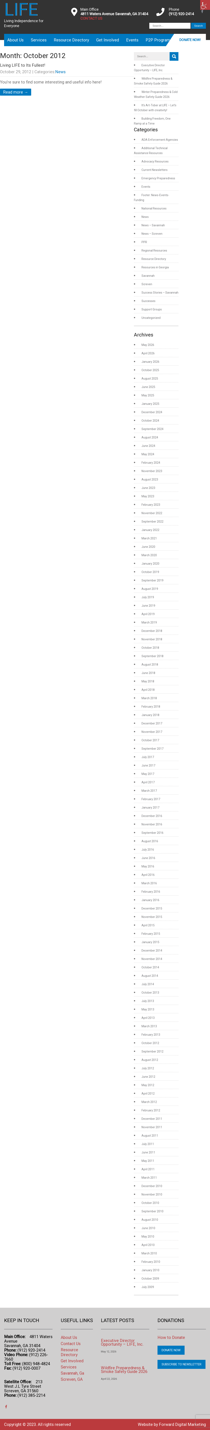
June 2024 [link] (148, 445)
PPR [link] (144, 242)
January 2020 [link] (150, 563)
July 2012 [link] (148, 1068)
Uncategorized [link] (151, 317)
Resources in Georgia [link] (155, 267)
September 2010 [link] (152, 1211)
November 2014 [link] (152, 959)
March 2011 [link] (149, 1177)
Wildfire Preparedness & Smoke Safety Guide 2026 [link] (124, 1369)
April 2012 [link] (148, 1093)
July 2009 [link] (148, 1287)
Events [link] (132, 40)
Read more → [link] (15, 92)
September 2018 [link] (152, 656)
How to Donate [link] (171, 1337)
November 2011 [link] (152, 1127)
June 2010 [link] (148, 1228)
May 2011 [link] (148, 1160)
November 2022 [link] (152, 513)
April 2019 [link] (148, 614)
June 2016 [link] (148, 858)
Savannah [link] (148, 275)
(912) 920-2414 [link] (181, 14)
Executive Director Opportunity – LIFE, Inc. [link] (122, 1342)
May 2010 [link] (148, 1236)
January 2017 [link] (150, 807)
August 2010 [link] (150, 1219)
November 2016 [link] (152, 824)
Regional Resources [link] (154, 250)
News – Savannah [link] (153, 225)
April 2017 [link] (148, 782)
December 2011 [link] (152, 1118)
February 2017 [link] (151, 799)
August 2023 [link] (150, 479)
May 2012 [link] (148, 1085)
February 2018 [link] (151, 706)
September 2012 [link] (152, 1051)
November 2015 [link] (152, 917)
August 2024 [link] (150, 437)
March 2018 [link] (149, 698)
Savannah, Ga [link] (72, 1373)
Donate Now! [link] (190, 40)
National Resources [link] (154, 208)
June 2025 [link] (148, 387)
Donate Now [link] (171, 1350)
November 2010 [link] (152, 1194)
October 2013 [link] (150, 992)
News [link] (60, 71)
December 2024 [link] (152, 412)
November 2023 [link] (152, 471)
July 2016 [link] (148, 849)
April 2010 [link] (148, 1245)
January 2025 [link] (150, 403)
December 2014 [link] (152, 950)
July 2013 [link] (148, 1001)
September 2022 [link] (152, 521)
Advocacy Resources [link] (155, 161)
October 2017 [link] (150, 740)
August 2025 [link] (150, 378)
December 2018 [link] (152, 631)
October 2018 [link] (150, 647)
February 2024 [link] (151, 462)
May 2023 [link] (148, 496)
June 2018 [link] (148, 673)
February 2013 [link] (151, 1034)
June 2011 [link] (148, 1152)
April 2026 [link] (148, 353)
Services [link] (39, 40)
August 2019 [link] (150, 588)
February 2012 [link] (151, 1110)
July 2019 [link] (148, 597)
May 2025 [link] (148, 395)
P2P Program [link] (158, 40)
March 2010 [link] (149, 1253)
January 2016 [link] (150, 900)
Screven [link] (147, 284)
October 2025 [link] (150, 370)
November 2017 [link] (152, 731)
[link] (205, 5)
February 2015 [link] (151, 933)
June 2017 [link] (148, 765)
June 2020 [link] (148, 546)
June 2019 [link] (148, 605)
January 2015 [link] (150, 942)
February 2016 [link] (151, 891)
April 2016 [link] (148, 874)
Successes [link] (148, 301)
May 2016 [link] (148, 866)
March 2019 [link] (149, 622)
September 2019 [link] (152, 580)
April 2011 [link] (148, 1169)
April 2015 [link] (148, 925)
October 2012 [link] (150, 1043)
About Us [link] (15, 40)
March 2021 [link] (149, 538)
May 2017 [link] (148, 774)
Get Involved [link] (107, 40)
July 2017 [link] (148, 757)
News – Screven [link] (152, 233)
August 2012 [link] (150, 1060)
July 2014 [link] (148, 984)
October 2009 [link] (150, 1278)
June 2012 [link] (148, 1076)
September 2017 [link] (152, 748)
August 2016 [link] (150, 841)
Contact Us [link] (71, 1343)
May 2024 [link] (148, 454)
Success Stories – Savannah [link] (160, 292)
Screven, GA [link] (72, 1379)
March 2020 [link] (149, 555)
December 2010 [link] (152, 1186)
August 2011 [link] (150, 1135)
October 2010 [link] (150, 1203)
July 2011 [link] (148, 1144)
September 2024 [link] (152, 429)
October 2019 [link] (150, 572)
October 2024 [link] (150, 420)
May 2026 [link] (148, 345)
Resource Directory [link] (71, 40)
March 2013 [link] (149, 1026)
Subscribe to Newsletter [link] (181, 1364)
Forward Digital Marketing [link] (182, 1424)
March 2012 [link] (149, 1102)
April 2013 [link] (148, 1017)
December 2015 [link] (152, 908)
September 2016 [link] (152, 832)
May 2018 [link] (148, 681)
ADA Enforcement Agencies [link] (160, 139)
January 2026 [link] (150, 361)
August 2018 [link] (150, 664)
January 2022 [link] (150, 530)
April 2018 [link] (148, 689)
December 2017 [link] (152, 723)
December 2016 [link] (152, 816)
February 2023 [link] (151, 504)
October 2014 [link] (150, 967)
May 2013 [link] (148, 1009)
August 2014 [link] (150, 975)
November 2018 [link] (152, 639)
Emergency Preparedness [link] (158, 178)
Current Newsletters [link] (155, 170)
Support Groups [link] (152, 309)
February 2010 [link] (151, 1261)
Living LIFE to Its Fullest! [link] (22, 65)
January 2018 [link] (150, 715)
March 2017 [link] (149, 790)
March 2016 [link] (149, 883)
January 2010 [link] (150, 1270)
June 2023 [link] (148, 488)
